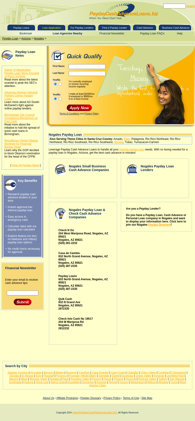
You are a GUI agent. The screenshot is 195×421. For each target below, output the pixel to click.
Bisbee (59, 372)
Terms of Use (131, 398)
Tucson (123, 382)
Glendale (103, 375)
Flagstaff (48, 375)
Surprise (101, 382)
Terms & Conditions (69, 113)
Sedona (28, 382)
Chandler (132, 372)
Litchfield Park (175, 375)
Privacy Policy (91, 113)
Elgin (127, 139)
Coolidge (163, 372)
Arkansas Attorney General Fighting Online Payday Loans (20, 95)
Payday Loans (21, 27)
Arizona (26, 38)
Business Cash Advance (175, 27)
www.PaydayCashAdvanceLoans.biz (94, 412)
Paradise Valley (80, 379)
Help (180, 33)
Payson (96, 379)
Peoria (107, 379)
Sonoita (118, 142)
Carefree (84, 372)
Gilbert (92, 375)
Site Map (146, 398)
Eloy (38, 375)
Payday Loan (10, 38)
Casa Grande (100, 372)
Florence (61, 375)
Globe (115, 375)
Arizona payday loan (131, 149)
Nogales (39, 38)
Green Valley (143, 375)
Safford (163, 379)
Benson (48, 372)
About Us (48, 398)
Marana (14, 379)
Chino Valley (148, 372)
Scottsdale (15, 382)
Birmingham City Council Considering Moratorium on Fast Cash (21, 118)
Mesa (24, 379)
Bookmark (26, 33)
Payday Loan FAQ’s (152, 33)
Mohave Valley (39, 379)
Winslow (163, 382)
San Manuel (177, 379)
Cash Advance (145, 27)
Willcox (151, 382)
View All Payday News (25, 165)
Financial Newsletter (112, 33)
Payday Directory (159, 224)
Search (190, 6)
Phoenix (118, 379)
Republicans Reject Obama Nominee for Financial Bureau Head (21, 144)
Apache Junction (18, 372)
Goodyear (127, 375)
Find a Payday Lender (114, 27)
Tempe (113, 382)
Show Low (42, 382)
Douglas (15, 375)
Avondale (36, 372)
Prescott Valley (147, 379)
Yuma (174, 382)
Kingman (158, 375)
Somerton (88, 382)
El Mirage (28, 375)
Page (65, 379)
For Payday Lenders (81, 27)
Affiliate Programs (67, 398)
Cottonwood (178, 372)
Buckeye (71, 372)
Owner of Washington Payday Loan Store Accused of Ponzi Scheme (21, 73)
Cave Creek (117, 372)
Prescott (131, 379)
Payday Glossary (90, 398)
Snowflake (73, 382)
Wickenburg (137, 382)
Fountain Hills (77, 375)
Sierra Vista (58, 382)
